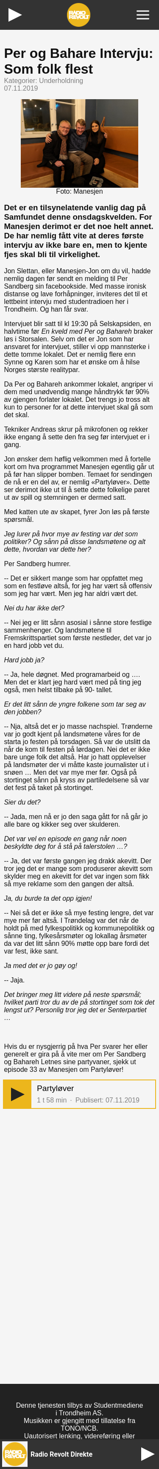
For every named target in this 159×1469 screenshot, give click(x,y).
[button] (17, 1094)
